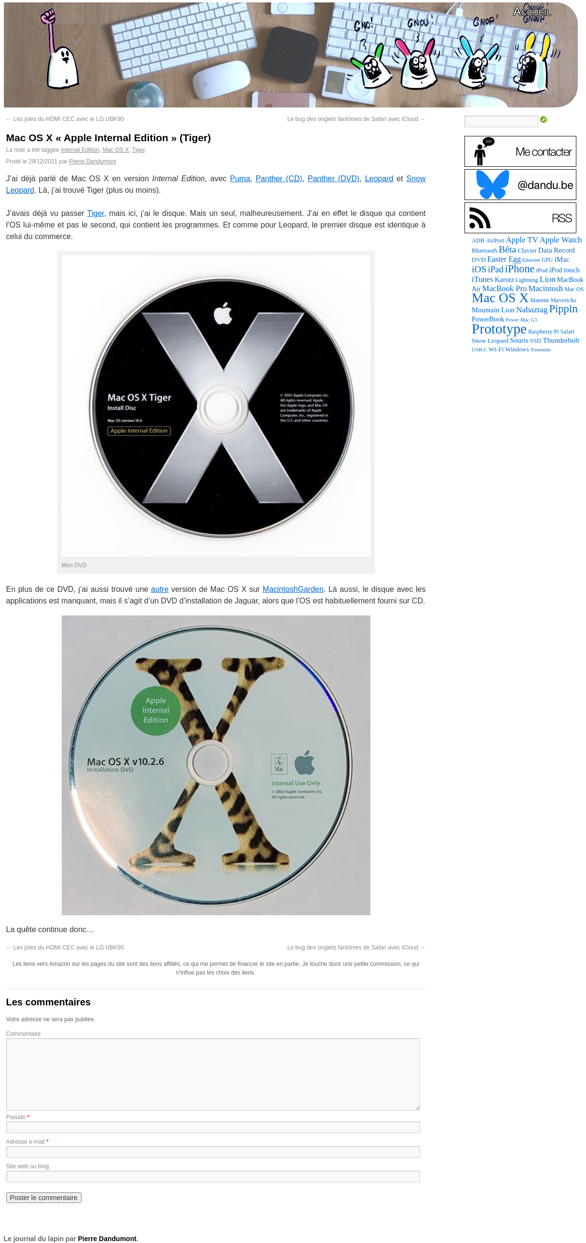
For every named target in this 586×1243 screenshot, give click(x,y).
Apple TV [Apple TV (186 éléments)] (521, 239)
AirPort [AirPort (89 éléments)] (495, 240)
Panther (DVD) (333, 178)
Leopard (379, 178)
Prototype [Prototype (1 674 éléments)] (499, 328)
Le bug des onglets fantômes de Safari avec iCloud (356, 119)
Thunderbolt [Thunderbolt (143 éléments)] (561, 340)
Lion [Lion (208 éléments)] (548, 279)
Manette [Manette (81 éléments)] (539, 300)
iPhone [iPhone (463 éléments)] (519, 269)
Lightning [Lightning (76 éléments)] (527, 280)
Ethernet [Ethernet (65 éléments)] (531, 260)
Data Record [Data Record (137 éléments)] (556, 250)
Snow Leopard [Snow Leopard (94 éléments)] (490, 340)
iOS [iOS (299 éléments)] (479, 269)
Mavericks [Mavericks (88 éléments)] (563, 300)
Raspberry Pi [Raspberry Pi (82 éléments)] (543, 331)
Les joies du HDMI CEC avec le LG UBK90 (65, 119)
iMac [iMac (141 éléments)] (561, 259)
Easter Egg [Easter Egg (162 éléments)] (504, 259)
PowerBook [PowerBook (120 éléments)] (488, 319)
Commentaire (23, 1033)
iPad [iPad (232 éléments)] (496, 269)
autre (159, 589)
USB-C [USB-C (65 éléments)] (479, 349)
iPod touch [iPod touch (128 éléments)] (564, 270)
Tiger (138, 150)
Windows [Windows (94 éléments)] (517, 349)
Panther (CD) (279, 178)
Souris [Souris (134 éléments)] (519, 340)
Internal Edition (80, 150)
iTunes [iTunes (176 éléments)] (482, 279)
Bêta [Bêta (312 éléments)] (507, 249)
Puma (240, 178)
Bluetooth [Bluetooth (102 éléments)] (484, 250)
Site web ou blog (27, 1166)
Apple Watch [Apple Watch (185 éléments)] (561, 239)
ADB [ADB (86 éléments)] (478, 240)
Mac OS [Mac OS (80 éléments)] (574, 289)
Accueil (532, 11)
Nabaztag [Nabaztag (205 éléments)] (532, 309)
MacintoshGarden (293, 589)
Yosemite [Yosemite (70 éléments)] (541, 349)
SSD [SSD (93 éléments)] (536, 340)
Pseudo (16, 1117)
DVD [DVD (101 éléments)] (479, 259)
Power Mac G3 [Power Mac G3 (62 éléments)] (521, 319)
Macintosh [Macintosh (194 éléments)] (545, 288)
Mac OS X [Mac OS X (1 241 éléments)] (500, 297)
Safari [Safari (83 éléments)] (567, 331)
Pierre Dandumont (92, 161)
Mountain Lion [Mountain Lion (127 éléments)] (493, 310)
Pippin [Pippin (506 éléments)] (563, 309)
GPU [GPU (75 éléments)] (547, 260)
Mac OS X (116, 150)
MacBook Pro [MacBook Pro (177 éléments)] (504, 288)
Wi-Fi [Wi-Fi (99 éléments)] (496, 349)
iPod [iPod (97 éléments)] (541, 270)
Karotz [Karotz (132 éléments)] (504, 279)
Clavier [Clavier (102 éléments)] (527, 250)
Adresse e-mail (25, 1141)
